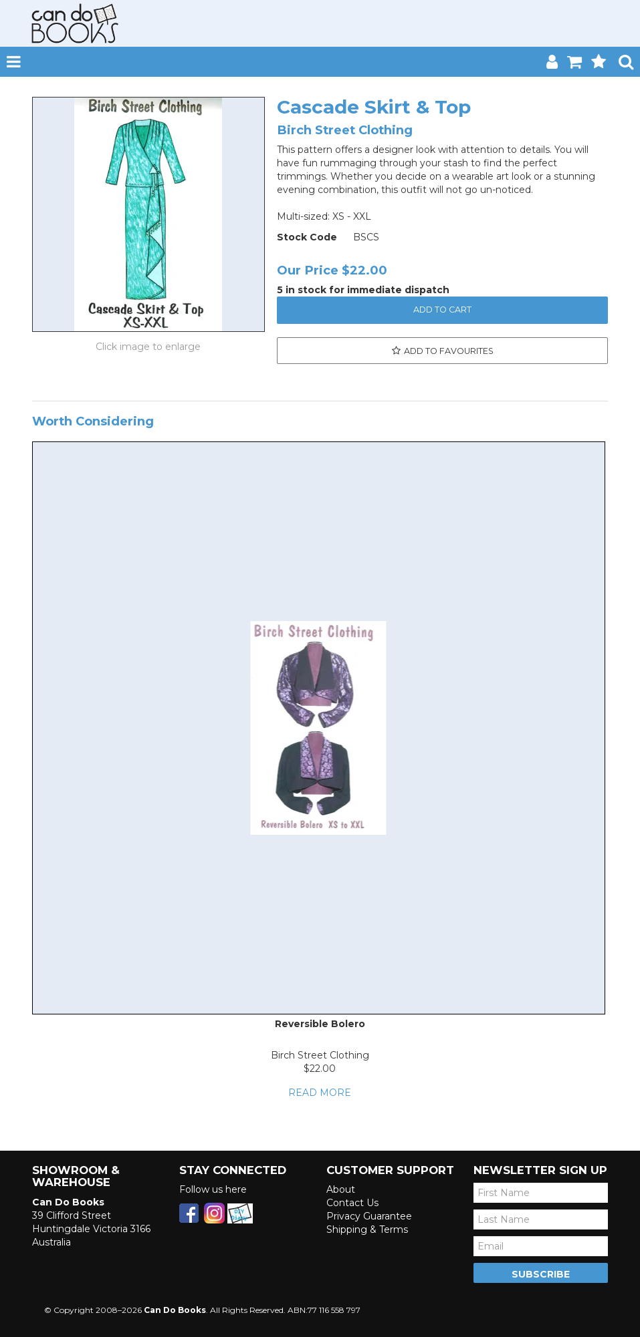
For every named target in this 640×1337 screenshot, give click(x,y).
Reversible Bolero (320, 1024)
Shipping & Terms (367, 1229)
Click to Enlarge (148, 346)
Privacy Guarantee (369, 1216)
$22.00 (320, 1069)
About (340, 1189)
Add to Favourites (449, 351)
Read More (319, 1093)
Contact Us (352, 1203)
